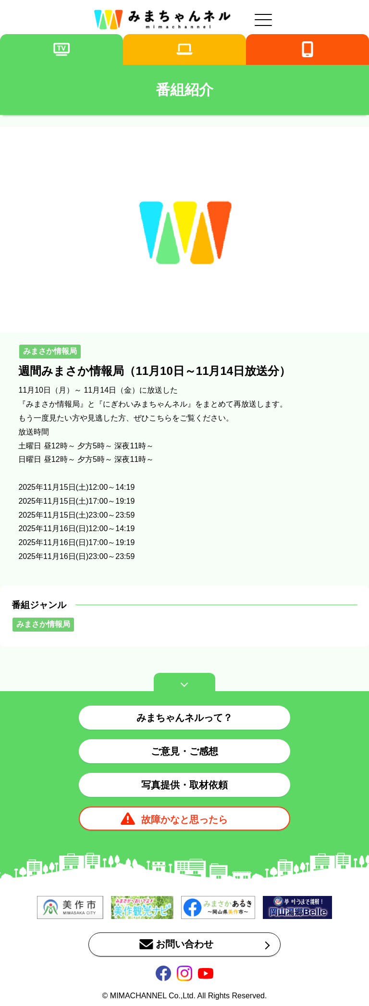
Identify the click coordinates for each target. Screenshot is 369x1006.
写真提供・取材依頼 (184, 785)
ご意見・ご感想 (184, 751)
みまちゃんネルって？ (184, 717)
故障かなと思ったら (184, 819)
